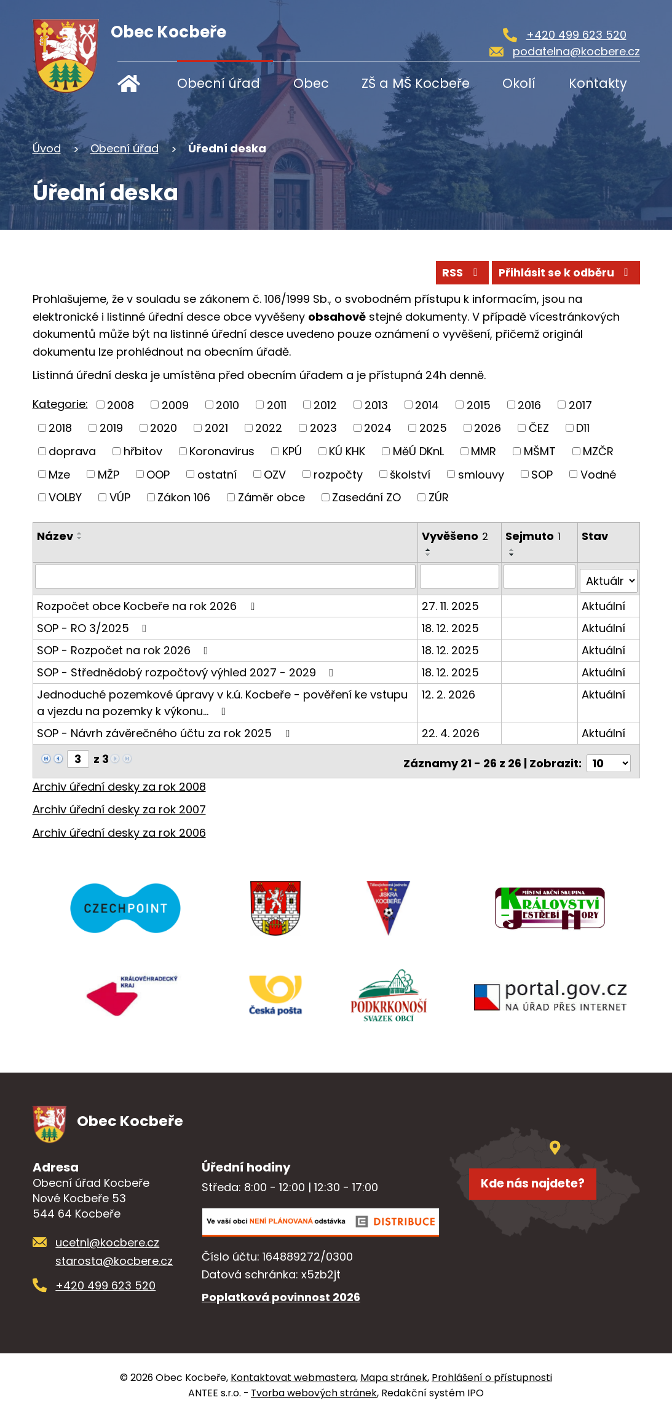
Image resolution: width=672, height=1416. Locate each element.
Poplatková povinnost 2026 (281, 1296)
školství (410, 474)
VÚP (119, 497)
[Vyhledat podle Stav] (608, 576)
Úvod (137, 83)
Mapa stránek (393, 1376)
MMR (483, 450)
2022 (268, 428)
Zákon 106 (183, 497)
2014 (427, 404)
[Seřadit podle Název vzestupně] (80, 533)
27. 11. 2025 (451, 601)
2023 (323, 428)
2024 (378, 428)
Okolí (519, 83)
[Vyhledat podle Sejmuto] (540, 576)
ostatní (217, 474)
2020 (163, 428)
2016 (529, 404)
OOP (158, 474)
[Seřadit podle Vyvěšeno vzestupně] (430, 549)
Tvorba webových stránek (314, 1392)
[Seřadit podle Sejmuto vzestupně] (513, 549)
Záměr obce (271, 497)
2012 (325, 404)
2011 (277, 404)
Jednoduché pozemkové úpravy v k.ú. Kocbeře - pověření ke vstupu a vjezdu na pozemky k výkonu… (222, 698)
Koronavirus (222, 450)
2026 (487, 428)
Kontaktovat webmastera (293, 1376)
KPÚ (292, 450)
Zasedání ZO (366, 497)
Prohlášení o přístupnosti (492, 1376)
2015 (479, 404)
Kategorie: (60, 404)
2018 (60, 428)
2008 (120, 404)
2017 (580, 404)
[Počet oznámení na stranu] (609, 754)
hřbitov (143, 450)
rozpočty (338, 474)
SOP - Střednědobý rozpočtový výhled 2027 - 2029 (188, 667)
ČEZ (539, 428)
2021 (216, 428)
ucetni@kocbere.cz (107, 1241)
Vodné (598, 474)
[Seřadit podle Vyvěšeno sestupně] (430, 554)
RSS (440, 271)
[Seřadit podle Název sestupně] (80, 538)
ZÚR (439, 497)
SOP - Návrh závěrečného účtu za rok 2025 (165, 728)
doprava (72, 450)
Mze (59, 474)
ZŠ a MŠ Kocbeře (416, 83)
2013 (376, 404)
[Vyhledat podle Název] (226, 576)
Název (55, 536)
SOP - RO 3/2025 (94, 623)
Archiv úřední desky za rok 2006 (119, 823)
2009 (175, 404)
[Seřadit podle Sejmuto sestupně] (513, 554)
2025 (433, 428)
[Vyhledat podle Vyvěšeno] (460, 576)
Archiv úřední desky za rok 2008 (119, 777)
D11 (583, 428)
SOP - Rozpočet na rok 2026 (125, 645)
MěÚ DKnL (418, 450)
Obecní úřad (218, 83)
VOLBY (65, 497)
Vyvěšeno (456, 536)
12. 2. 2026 (449, 689)
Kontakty (598, 83)
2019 (111, 428)
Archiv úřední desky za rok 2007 (119, 800)
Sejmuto (534, 536)
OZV (275, 474)
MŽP (108, 474)
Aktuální (604, 601)
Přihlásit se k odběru (558, 271)
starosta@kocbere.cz (114, 1259)
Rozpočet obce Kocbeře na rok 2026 (148, 601)
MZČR (598, 450)
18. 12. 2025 (451, 623)
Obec (311, 83)
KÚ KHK (347, 450)
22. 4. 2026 (452, 728)
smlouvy (481, 474)
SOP (542, 474)
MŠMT (540, 450)
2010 (227, 404)
